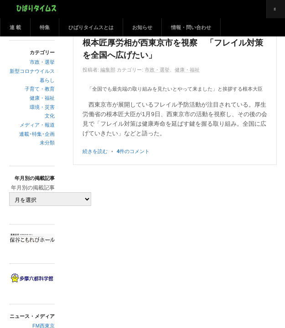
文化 (50, 115)
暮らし (47, 80)
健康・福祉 (42, 98)
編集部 (107, 69)
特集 (45, 27)
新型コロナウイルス (32, 71)
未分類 (47, 142)
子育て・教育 (40, 89)
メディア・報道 (37, 125)
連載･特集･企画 (37, 134)
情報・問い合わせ (191, 27)
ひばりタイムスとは (91, 27)
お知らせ (142, 27)
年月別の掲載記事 (33, 187)
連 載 (15, 27)
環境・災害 (42, 107)
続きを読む (95, 151)
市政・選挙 (42, 62)
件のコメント (133, 151)
